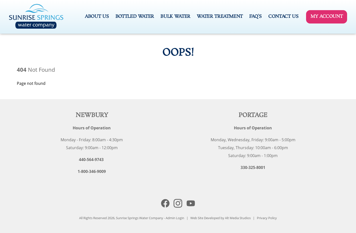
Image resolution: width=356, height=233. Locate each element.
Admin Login (175, 218)
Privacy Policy (267, 218)
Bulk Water (175, 17)
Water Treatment (220, 17)
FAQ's (255, 17)
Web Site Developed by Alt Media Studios (220, 218)
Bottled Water (134, 17)
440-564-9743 (91, 159)
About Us (97, 17)
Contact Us (283, 17)
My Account (327, 17)
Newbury (92, 115)
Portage (253, 115)
